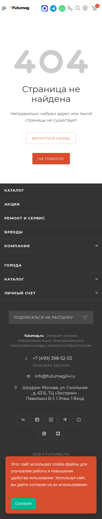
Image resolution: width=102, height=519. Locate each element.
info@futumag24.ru (55, 376)
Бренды (13, 232)
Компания (17, 246)
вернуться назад (51, 138)
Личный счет (20, 293)
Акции (12, 204)
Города (13, 265)
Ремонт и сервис (24, 218)
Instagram (51, 420)
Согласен (23, 503)
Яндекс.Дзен (58, 433)
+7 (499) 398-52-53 (52, 358)
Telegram (65, 420)
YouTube (79, 420)
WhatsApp (44, 433)
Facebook (37, 420)
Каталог (14, 190)
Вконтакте (23, 420)
